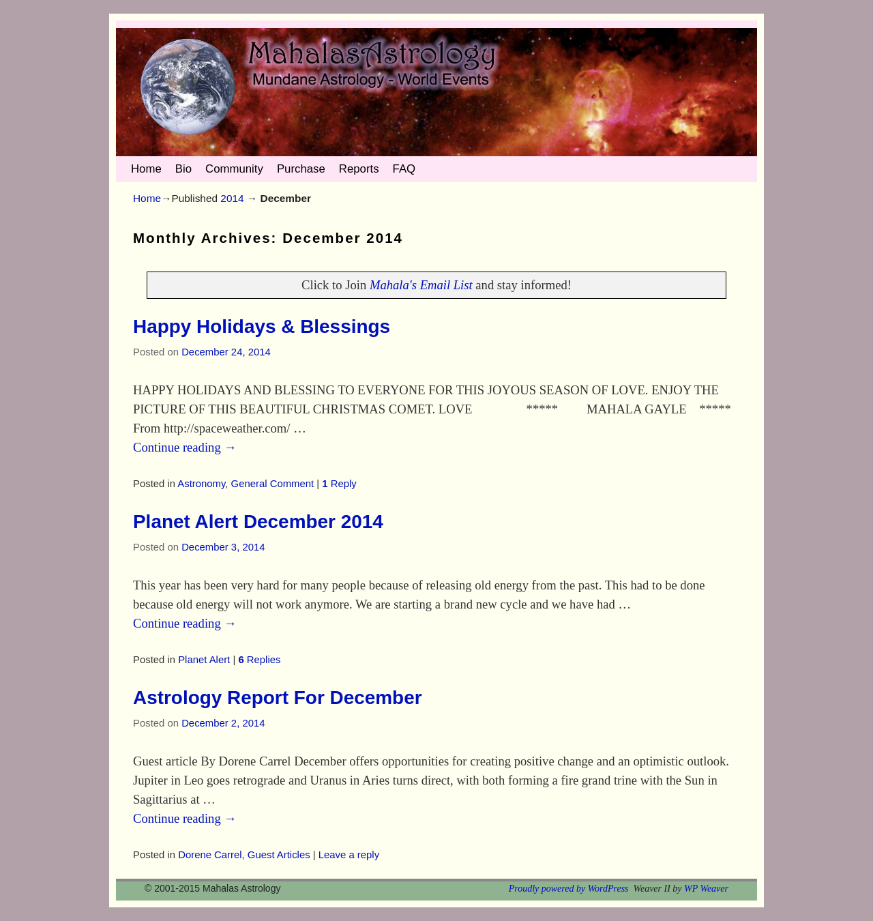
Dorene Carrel (209, 854)
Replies (259, 659)
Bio (183, 168)
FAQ (404, 168)
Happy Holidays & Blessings (261, 326)
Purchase (301, 168)
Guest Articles (279, 854)
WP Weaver (706, 888)
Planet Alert (204, 659)
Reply (339, 483)
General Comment (272, 483)
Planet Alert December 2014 (258, 521)
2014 (231, 198)
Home (146, 168)
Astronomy (201, 483)
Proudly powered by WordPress (569, 888)
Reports (359, 168)
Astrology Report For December (277, 697)
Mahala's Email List (421, 285)
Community (234, 168)
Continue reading (185, 447)
